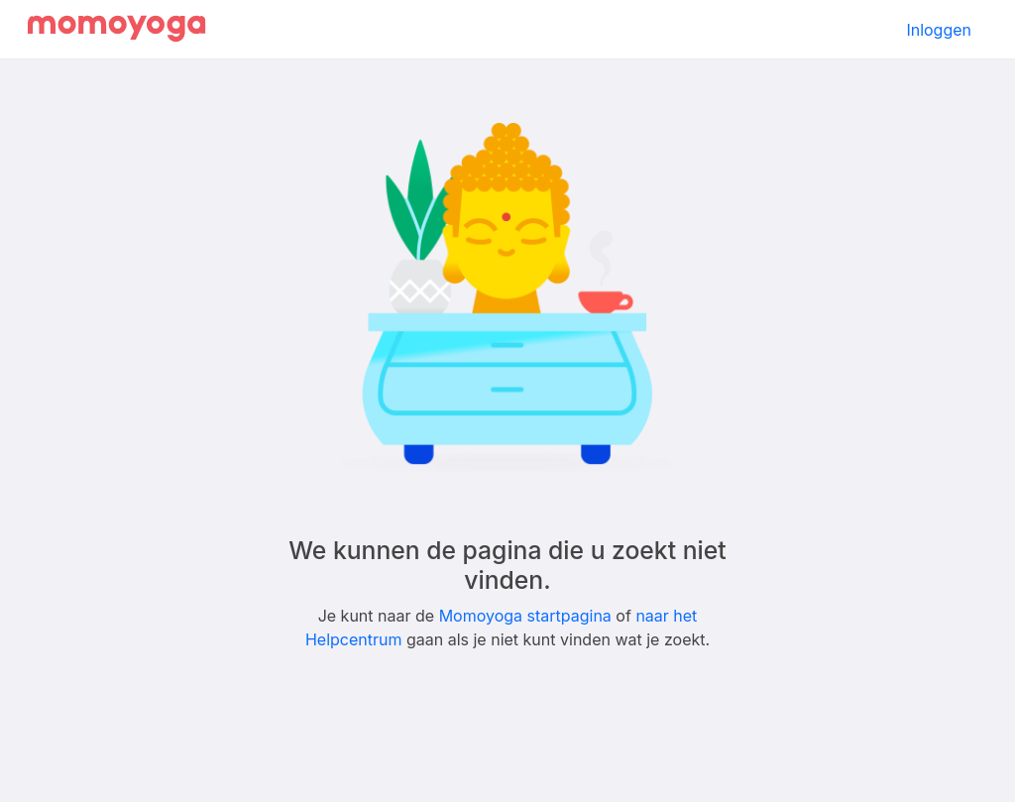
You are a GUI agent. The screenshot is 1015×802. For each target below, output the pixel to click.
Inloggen (938, 30)
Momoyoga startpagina (525, 616)
